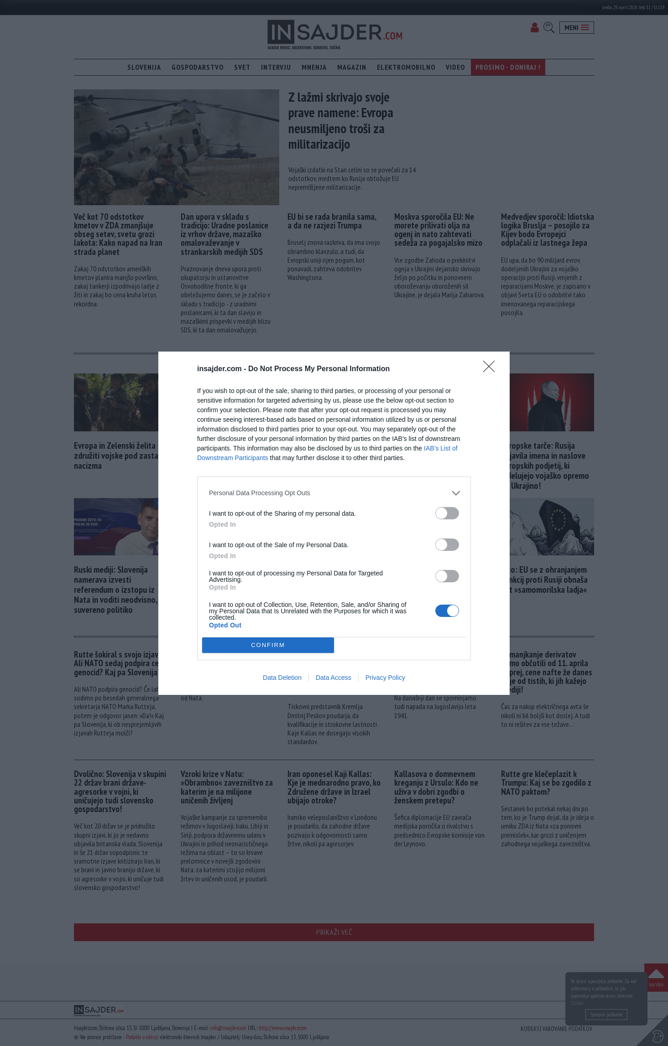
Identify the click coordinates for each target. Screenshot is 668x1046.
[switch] (447, 513)
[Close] (492, 369)
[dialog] (334, 523)
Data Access (333, 677)
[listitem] (334, 493)
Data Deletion (282, 677)
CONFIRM (268, 644)
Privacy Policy (385, 677)
